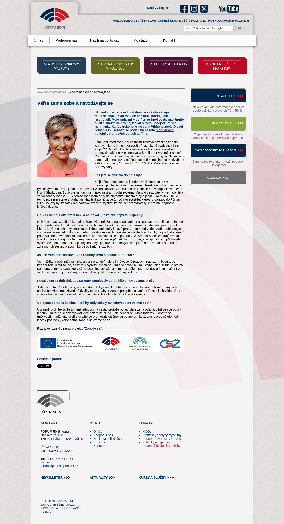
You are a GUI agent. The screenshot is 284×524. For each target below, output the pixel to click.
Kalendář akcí (218, 177)
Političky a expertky (156, 442)
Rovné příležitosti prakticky (161, 446)
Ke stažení (142, 40)
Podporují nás (67, 40)
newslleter (52, 477)
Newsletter (226, 96)
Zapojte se (92, 328)
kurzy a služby (152, 477)
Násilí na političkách (105, 40)
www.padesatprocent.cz (51, 92)
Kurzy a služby (224, 123)
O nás (38, 40)
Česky (151, 8)
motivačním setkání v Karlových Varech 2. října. (134, 131)
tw (44, 493)
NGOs (146, 431)
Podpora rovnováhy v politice (162, 438)
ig (194, 9)
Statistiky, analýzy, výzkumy (161, 435)
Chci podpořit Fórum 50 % (215, 150)
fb (184, 9)
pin (51, 493)
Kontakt (169, 40)
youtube (229, 9)
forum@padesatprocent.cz (59, 466)
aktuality (99, 477)
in (66, 493)
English (164, 8)
